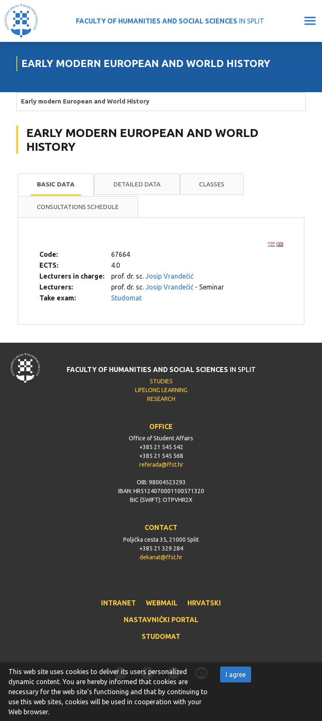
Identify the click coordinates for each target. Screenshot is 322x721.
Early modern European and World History (85, 101)
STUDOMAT (161, 636)
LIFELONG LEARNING (161, 390)
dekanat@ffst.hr (161, 557)
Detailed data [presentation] (137, 184)
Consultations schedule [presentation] (78, 206)
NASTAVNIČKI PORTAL (161, 619)
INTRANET (118, 603)
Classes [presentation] (211, 184)
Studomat (126, 298)
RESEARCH (161, 398)
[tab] (56, 184)
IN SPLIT (170, 21)
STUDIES (161, 381)
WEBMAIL (161, 603)
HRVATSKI (204, 603)
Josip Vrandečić (169, 276)
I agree (236, 674)
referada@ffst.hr (161, 464)
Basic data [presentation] (56, 184)
